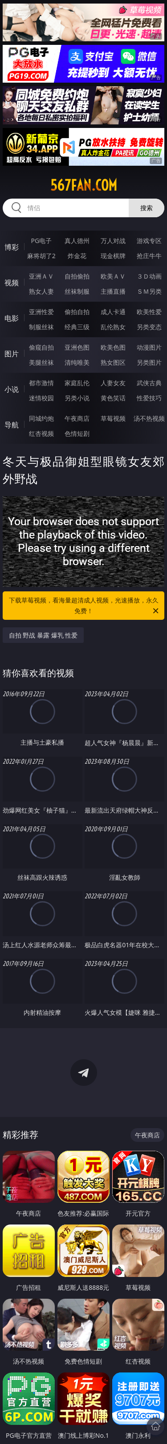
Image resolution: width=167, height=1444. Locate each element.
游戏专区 (149, 240)
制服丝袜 (41, 327)
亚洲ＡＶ (41, 276)
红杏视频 (41, 433)
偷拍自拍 (77, 311)
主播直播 (113, 291)
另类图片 (149, 362)
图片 (11, 354)
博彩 (11, 247)
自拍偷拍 (77, 276)
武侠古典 (149, 383)
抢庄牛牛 (149, 255)
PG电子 (41, 240)
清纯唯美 (77, 362)
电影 (11, 318)
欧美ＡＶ (113, 276)
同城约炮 (41, 418)
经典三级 (77, 327)
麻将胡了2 (41, 255)
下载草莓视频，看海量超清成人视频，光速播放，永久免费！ (84, 606)
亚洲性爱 (41, 311)
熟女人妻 (41, 291)
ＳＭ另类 (149, 291)
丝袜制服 (77, 291)
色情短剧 (77, 433)
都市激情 (41, 383)
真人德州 (77, 240)
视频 (11, 282)
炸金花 (77, 255)
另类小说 (77, 398)
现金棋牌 (113, 255)
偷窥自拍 (41, 347)
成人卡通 (113, 311)
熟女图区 (113, 362)
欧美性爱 (149, 311)
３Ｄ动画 (149, 276)
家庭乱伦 (77, 383)
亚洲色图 (77, 347)
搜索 (146, 207)
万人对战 (113, 240)
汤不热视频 (149, 418)
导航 (11, 425)
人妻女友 (113, 383)
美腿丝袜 (41, 362)
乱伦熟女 (113, 327)
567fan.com (83, 185)
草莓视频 (113, 418)
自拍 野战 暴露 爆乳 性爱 (43, 635)
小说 (11, 389)
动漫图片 (149, 347)
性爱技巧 (149, 398)
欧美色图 (113, 347)
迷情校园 (41, 398)
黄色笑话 (113, 398)
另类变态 (149, 327)
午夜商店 (77, 418)
